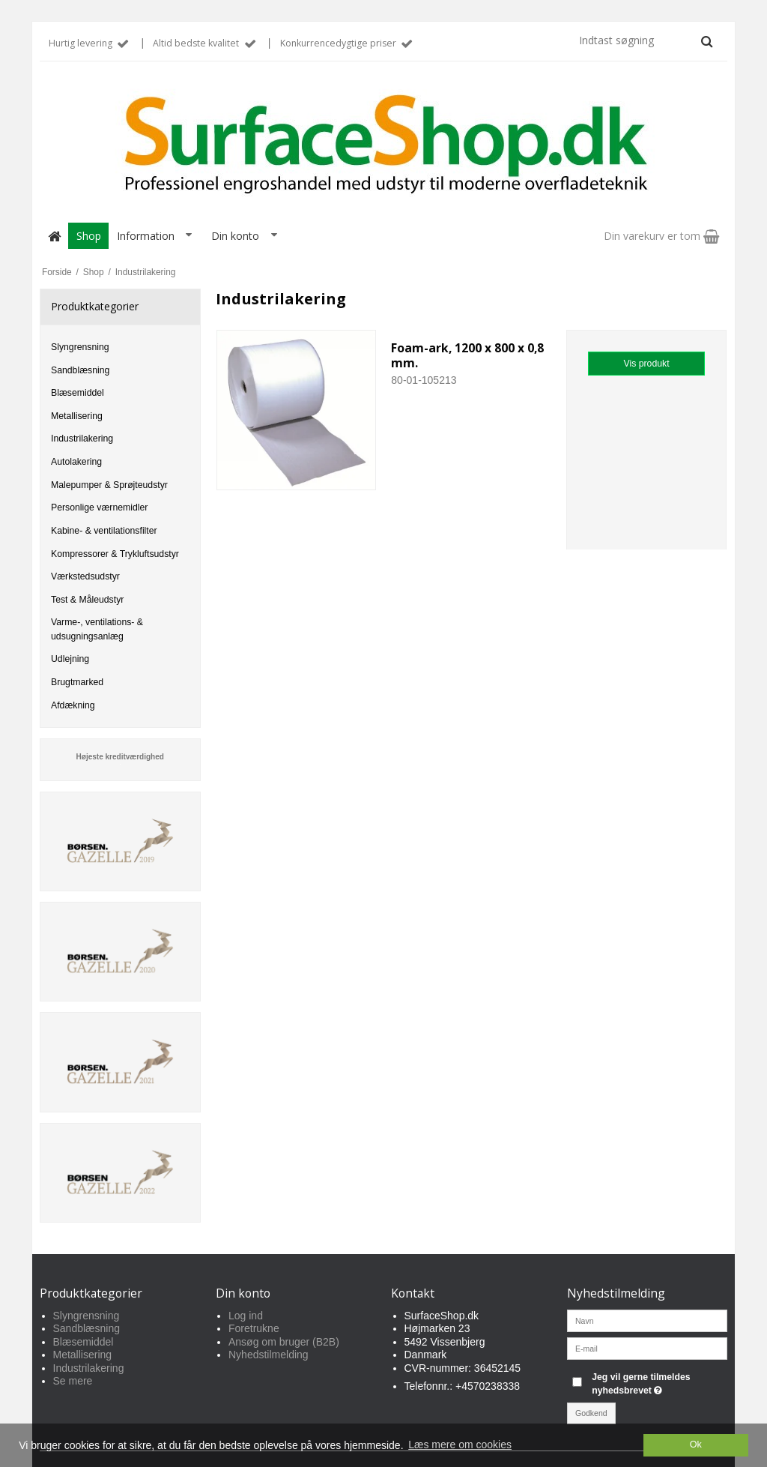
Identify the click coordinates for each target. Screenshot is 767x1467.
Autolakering (76, 462)
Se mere (73, 1381)
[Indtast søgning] (644, 40)
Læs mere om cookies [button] (460, 1445)
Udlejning (70, 659)
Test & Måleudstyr (87, 599)
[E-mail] (647, 1347)
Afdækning (73, 705)
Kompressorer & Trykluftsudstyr (115, 554)
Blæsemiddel (77, 393)
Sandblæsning (80, 370)
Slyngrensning (80, 347)
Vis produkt (647, 363)
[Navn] (647, 1319)
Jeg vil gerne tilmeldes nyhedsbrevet (658, 1383)
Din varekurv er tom (661, 236)
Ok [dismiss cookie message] (696, 1444)
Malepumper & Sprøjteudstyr (109, 485)
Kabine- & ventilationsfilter (104, 530)
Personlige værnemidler (99, 507)
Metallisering (77, 416)
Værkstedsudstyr (85, 576)
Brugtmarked (77, 682)
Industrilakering (82, 438)
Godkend (591, 1413)
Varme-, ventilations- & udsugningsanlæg (97, 629)
